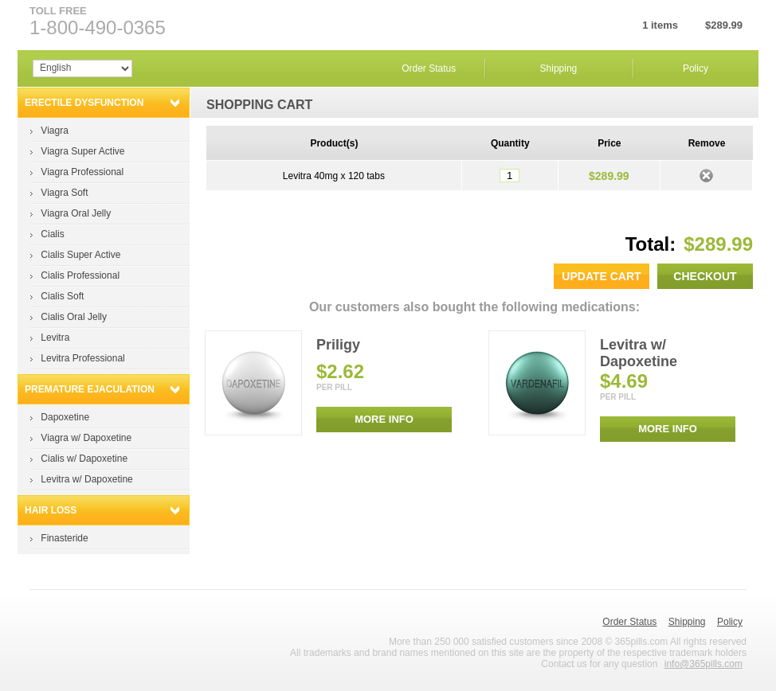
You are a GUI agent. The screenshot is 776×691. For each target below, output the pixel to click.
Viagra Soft (64, 192)
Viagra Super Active (82, 151)
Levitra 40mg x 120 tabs (334, 176)
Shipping (559, 68)
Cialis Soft (62, 296)
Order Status (429, 68)
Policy (695, 68)
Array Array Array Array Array (82, 68)
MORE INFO (384, 419)
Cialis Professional (80, 275)
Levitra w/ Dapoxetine (86, 479)
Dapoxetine (65, 417)
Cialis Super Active (80, 254)
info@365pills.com (703, 664)
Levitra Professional (82, 358)
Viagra (54, 130)
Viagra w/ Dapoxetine (86, 437)
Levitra (55, 337)
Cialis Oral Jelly (74, 316)
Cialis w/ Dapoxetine (84, 458)
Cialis (52, 234)
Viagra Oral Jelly (76, 213)
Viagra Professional (82, 172)
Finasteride (64, 538)
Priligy (338, 345)
